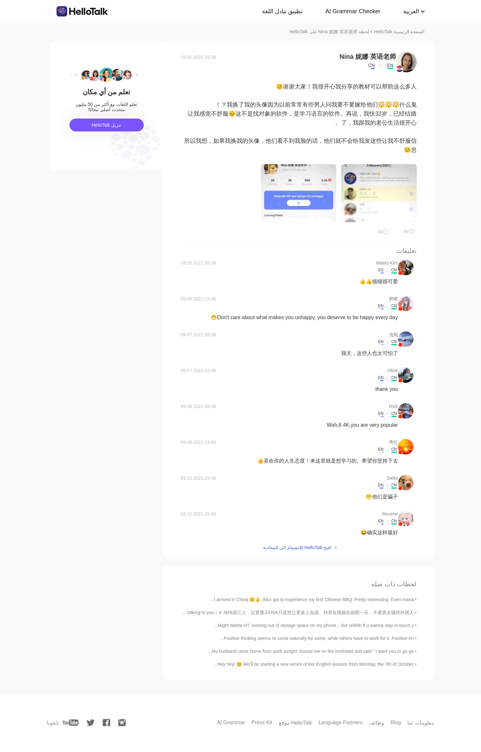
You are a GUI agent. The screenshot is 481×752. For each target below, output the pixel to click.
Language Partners (340, 722)
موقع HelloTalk (295, 723)
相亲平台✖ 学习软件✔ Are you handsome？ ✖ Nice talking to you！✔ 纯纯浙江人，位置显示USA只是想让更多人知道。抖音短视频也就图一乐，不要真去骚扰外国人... (246, 612)
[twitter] (91, 722)
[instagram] (122, 722)
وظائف (376, 723)
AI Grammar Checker (352, 11)
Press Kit (262, 722)
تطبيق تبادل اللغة (282, 11)
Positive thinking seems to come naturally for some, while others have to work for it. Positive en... (317, 638)
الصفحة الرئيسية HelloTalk (399, 31)
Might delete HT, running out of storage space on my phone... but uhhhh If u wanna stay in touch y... (314, 625)
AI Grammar (231, 722)
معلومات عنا (420, 723)
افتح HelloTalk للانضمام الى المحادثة (297, 547)
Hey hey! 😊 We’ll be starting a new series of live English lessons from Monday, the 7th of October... (314, 664)
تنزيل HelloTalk (106, 125)
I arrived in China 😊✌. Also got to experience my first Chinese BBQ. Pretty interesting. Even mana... (312, 599)
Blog (396, 722)
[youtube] (70, 722)
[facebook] (106, 722)
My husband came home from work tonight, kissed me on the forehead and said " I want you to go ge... (311, 651)
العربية (411, 11)
